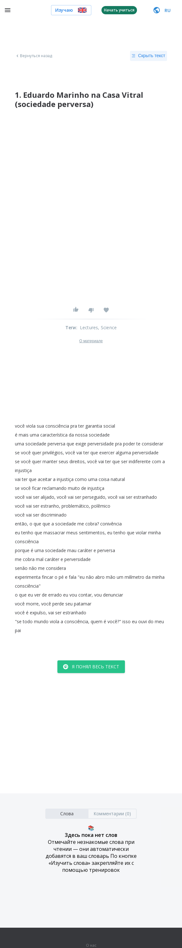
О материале (91, 341)
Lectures (89, 327)
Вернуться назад (33, 56)
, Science (107, 327)
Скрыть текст (148, 56)
